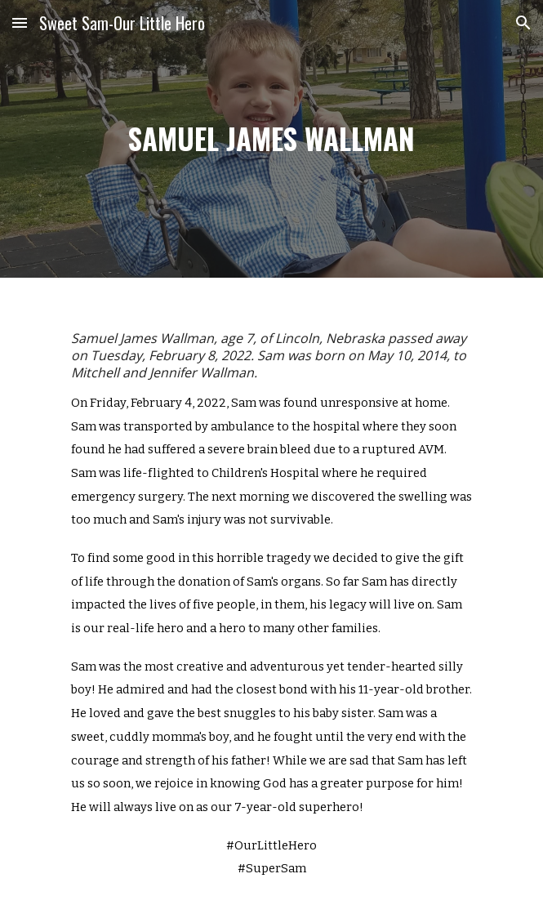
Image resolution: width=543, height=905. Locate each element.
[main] (271, 139)
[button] (19, 22)
